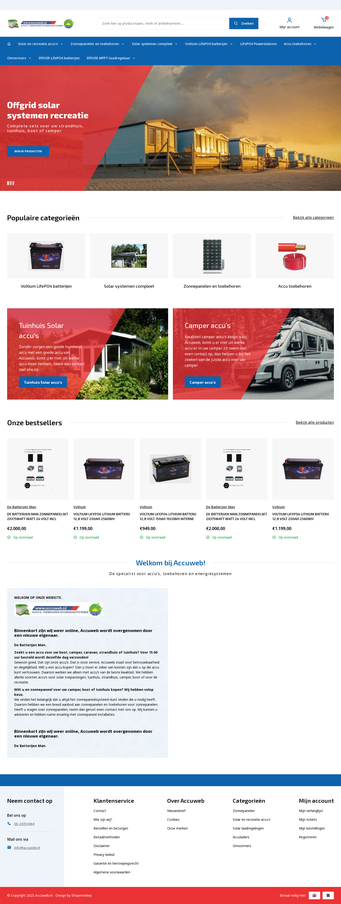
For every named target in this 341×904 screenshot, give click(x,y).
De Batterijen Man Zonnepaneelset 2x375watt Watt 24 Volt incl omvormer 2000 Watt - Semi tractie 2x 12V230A (37, 516)
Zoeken (244, 23)
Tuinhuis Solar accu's (43, 382)
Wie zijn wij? (103, 819)
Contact (100, 810)
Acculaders (241, 837)
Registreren (308, 837)
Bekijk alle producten (315, 422)
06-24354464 (323, 7)
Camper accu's (203, 382)
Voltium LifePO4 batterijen (209, 44)
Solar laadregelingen (248, 828)
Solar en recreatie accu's (40, 44)
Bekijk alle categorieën (313, 217)
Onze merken (177, 828)
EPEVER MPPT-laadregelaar (111, 58)
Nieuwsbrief (176, 810)
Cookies (173, 819)
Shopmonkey (82, 895)
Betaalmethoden (107, 837)
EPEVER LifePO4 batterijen (59, 58)
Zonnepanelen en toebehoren (98, 44)
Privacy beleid (104, 854)
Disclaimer (102, 846)
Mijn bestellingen (312, 828)
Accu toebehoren (300, 44)
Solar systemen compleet (155, 44)
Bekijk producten (28, 151)
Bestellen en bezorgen (111, 828)
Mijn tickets (308, 819)
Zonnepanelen (244, 810)
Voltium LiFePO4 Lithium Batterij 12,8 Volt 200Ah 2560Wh (101, 516)
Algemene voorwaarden (112, 872)
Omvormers (19, 58)
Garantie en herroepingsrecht (116, 863)
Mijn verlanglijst (311, 810)
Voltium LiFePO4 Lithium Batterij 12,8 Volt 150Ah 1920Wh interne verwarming (168, 516)
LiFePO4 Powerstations (258, 44)
